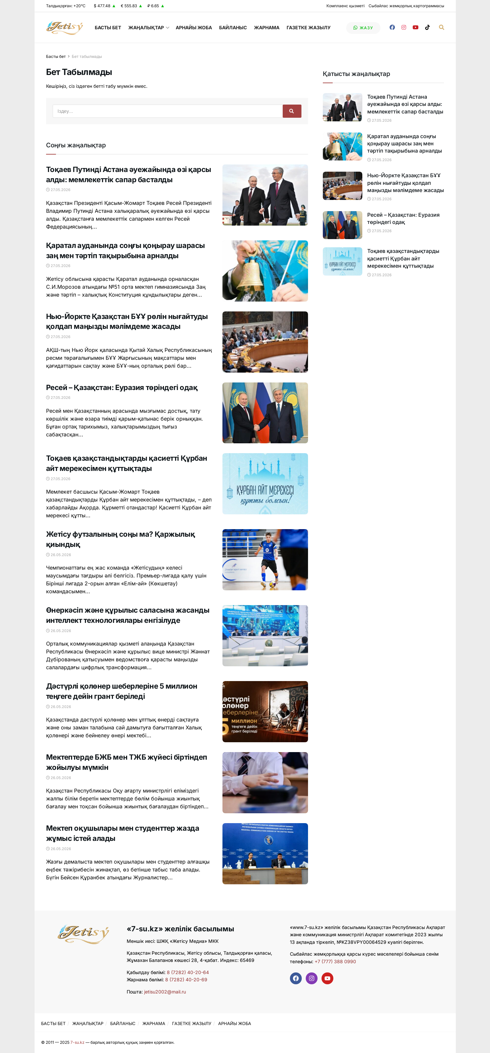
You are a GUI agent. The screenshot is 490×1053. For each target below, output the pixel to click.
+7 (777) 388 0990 (334, 961)
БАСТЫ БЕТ (108, 27)
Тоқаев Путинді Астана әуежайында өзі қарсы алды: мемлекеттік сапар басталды (405, 104)
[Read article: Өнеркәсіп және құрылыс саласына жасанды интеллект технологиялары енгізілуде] (265, 635)
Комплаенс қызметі (345, 5)
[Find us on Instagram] (403, 27)
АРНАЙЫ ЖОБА (194, 27)
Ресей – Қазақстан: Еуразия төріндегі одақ (122, 387)
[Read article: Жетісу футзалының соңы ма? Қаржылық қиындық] (265, 559)
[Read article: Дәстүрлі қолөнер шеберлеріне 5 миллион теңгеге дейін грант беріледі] (265, 711)
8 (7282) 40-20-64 (188, 972)
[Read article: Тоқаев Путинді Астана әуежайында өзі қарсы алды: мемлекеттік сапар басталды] (265, 195)
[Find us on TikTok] (427, 27)
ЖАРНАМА (266, 27)
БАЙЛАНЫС (233, 27)
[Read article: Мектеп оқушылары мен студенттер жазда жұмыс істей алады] (265, 853)
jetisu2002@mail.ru (165, 991)
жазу (363, 27)
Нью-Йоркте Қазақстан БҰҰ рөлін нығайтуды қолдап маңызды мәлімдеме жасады (405, 182)
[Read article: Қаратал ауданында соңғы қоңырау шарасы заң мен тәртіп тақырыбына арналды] (265, 271)
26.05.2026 (58, 554)
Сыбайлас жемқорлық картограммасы (406, 5)
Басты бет (56, 56)
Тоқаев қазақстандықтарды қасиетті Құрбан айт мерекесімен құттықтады (403, 258)
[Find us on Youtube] (416, 27)
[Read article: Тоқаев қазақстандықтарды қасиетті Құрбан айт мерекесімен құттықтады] (265, 483)
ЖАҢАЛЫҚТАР (146, 27)
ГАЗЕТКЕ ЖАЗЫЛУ (309, 27)
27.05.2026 (58, 189)
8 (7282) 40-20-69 (186, 979)
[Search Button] (441, 27)
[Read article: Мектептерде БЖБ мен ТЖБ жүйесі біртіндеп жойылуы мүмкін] (265, 782)
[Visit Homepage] (64, 27)
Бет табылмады (87, 56)
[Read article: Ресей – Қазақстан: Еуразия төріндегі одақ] (265, 413)
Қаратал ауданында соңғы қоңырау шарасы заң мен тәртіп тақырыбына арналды (404, 143)
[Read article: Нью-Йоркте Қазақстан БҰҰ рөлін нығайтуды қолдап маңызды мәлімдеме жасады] (265, 342)
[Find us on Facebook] (392, 27)
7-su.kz (77, 1042)
